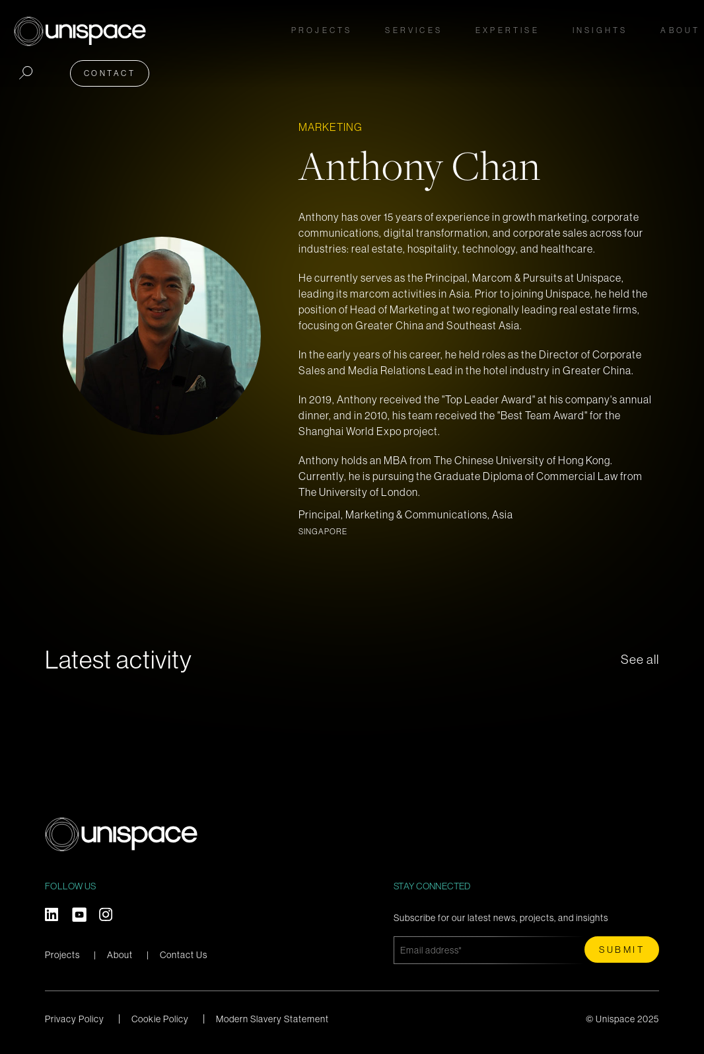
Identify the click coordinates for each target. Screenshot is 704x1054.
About (120, 955)
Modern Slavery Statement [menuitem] (272, 1019)
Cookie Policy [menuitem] (160, 1019)
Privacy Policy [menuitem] (74, 1019)
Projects (189, 27)
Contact (654, 27)
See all (640, 659)
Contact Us (183, 955)
